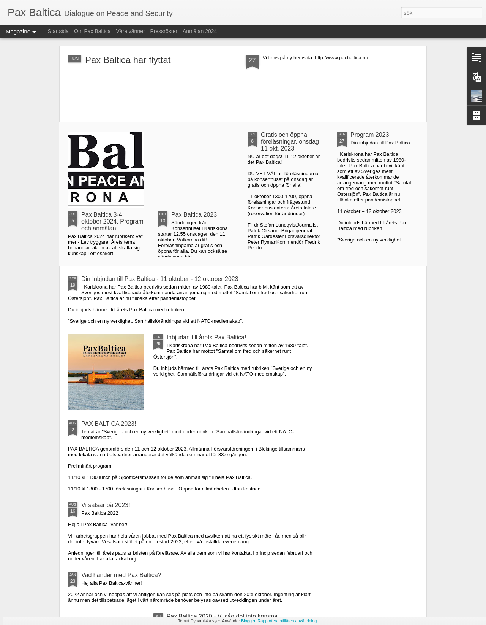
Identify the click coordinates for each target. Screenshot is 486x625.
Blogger (248, 621)
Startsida (58, 31)
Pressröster (164, 31)
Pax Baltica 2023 (194, 214)
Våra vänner (130, 31)
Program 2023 (369, 135)
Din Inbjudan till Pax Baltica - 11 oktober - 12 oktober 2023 (159, 279)
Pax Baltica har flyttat (127, 60)
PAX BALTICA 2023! (108, 423)
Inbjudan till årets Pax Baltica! (206, 337)
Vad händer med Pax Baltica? (121, 575)
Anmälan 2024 (200, 31)
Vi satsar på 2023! (105, 505)
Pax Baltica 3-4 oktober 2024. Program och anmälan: (112, 221)
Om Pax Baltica (92, 31)
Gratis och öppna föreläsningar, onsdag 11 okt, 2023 (290, 142)
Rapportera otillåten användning (287, 621)
